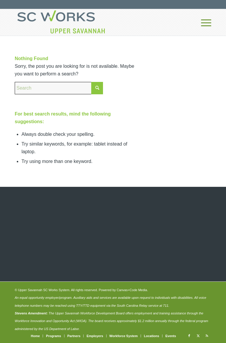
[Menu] (203, 22)
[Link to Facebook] (189, 335)
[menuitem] (203, 22)
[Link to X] (198, 335)
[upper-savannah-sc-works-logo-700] (61, 22)
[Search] (59, 88)
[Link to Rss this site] (206, 335)
